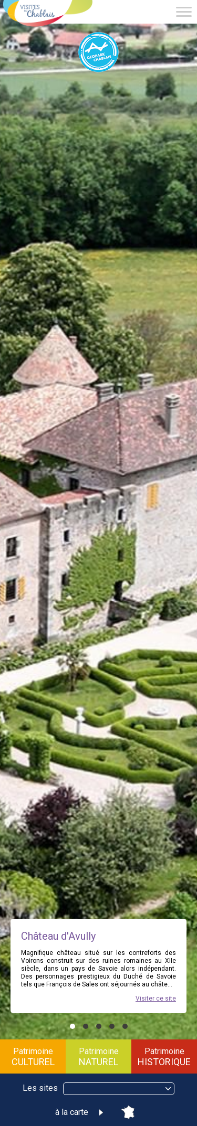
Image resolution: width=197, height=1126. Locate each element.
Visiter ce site (156, 998)
